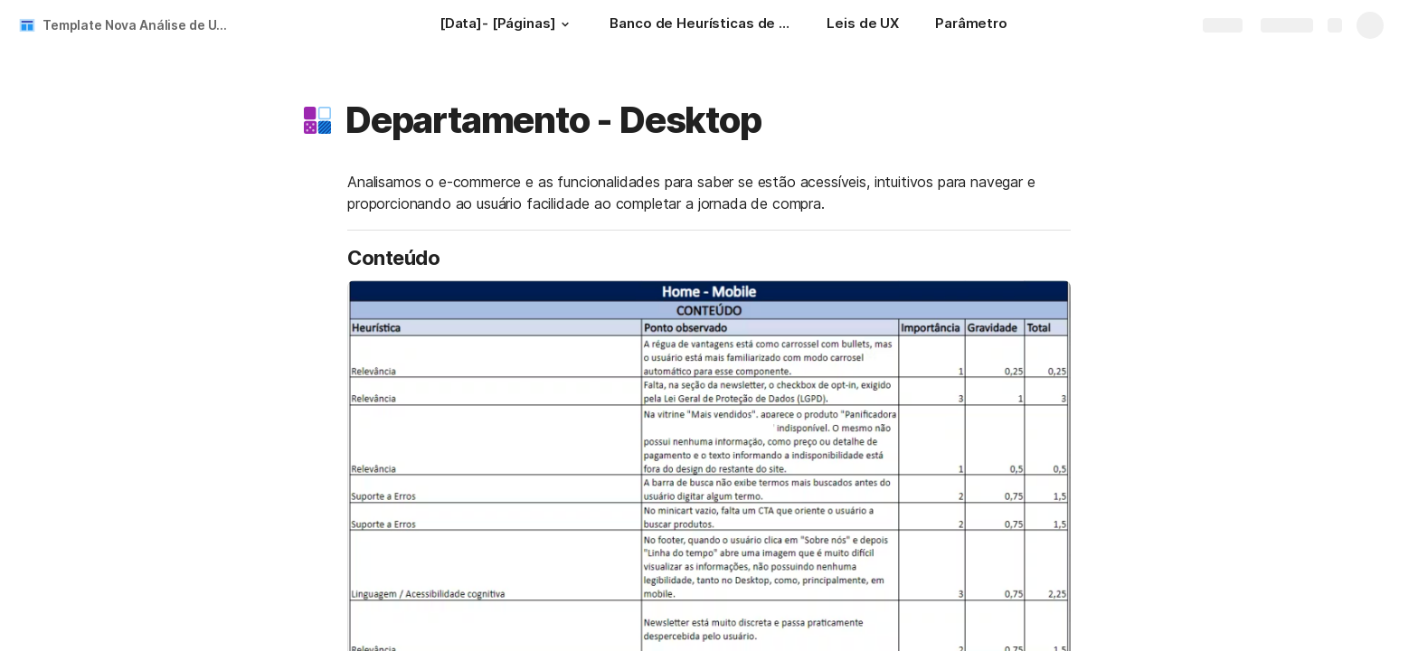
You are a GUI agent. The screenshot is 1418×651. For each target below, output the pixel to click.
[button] (564, 24)
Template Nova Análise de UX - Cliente (139, 25)
